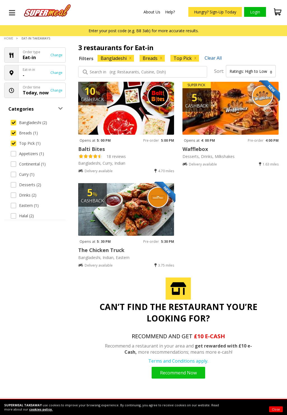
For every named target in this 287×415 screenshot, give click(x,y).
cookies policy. (41, 409)
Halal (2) (22, 215)
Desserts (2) (26, 184)
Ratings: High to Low (251, 71)
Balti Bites (91, 149)
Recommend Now (178, 373)
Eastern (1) (25, 205)
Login (255, 12)
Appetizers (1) (27, 153)
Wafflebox (195, 149)
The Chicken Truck (101, 250)
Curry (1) (22, 174)
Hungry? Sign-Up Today (215, 12)
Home (8, 38)
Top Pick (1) (26, 143)
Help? (170, 12)
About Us (152, 12)
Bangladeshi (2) (29, 122)
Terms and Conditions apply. (178, 361)
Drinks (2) (23, 195)
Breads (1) (24, 133)
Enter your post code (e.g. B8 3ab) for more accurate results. (144, 30)
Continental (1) (28, 164)
